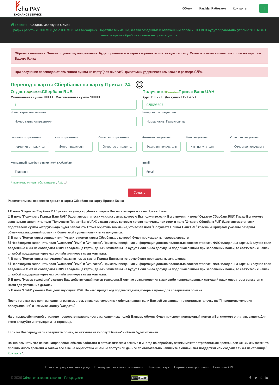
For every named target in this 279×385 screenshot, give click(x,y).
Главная (21, 25)
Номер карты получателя (159, 112)
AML (60, 182)
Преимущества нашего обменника (119, 367)
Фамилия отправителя (26, 137)
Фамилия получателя (156, 137)
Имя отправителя (66, 137)
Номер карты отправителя (28, 112)
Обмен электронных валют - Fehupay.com (53, 378)
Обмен (187, 8)
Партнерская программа (191, 367)
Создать (140, 192)
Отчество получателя (244, 137)
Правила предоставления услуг (67, 367)
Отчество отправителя (113, 137)
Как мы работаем (212, 8)
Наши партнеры (158, 367)
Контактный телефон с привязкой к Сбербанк (41, 162)
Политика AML (223, 367)
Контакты (240, 8)
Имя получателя (197, 137)
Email (146, 162)
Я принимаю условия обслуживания (33, 182)
